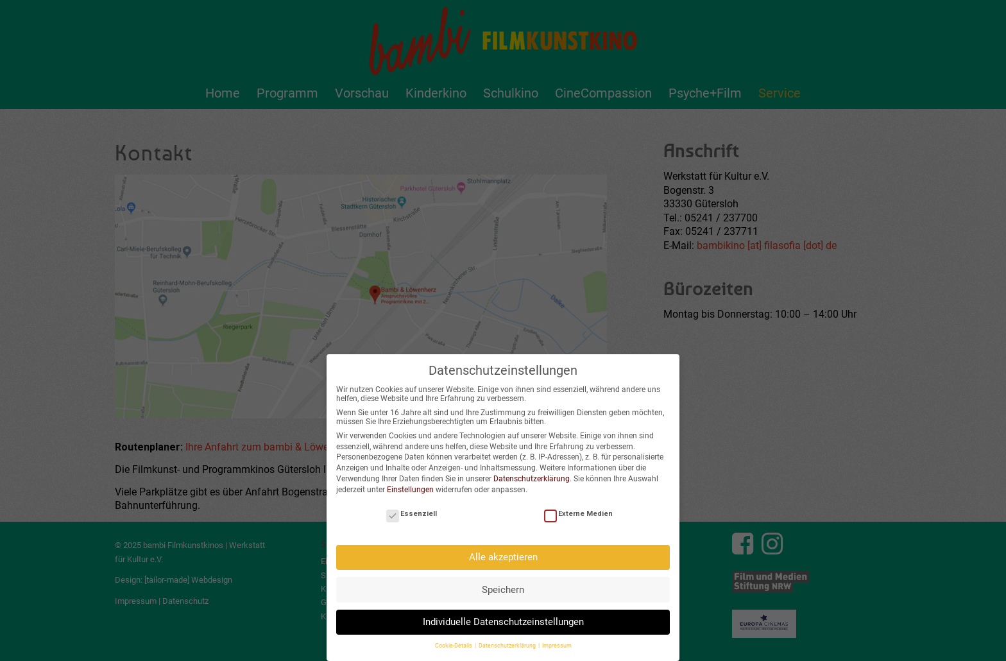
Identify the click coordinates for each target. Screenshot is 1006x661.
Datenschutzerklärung (531, 477)
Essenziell (411, 512)
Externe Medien (578, 512)
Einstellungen (410, 488)
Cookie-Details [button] (454, 645)
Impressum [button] (557, 645)
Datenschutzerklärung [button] (508, 645)
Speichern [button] (503, 588)
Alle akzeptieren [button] (503, 556)
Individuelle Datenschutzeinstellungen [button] (503, 620)
